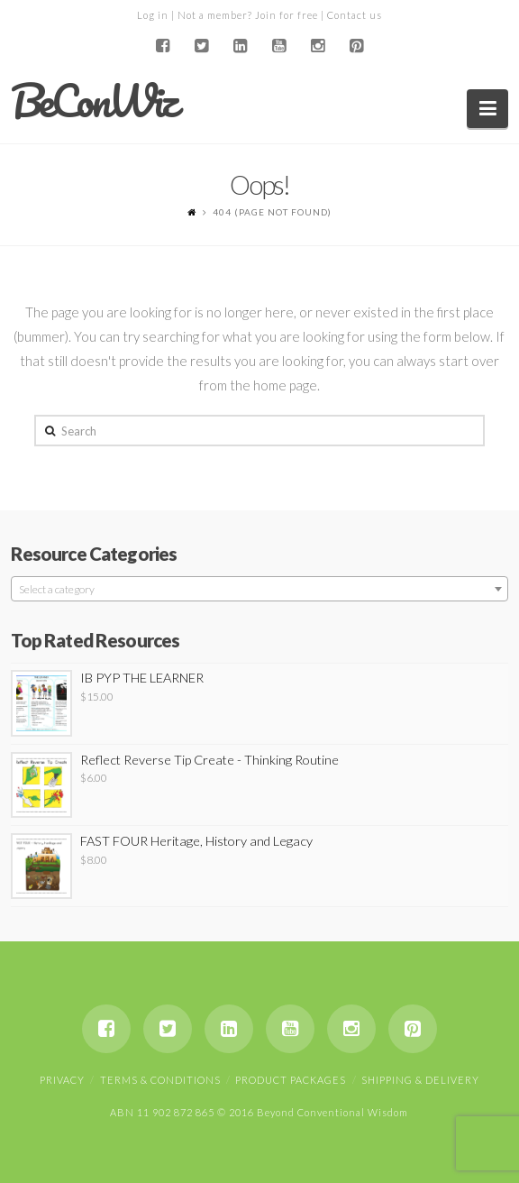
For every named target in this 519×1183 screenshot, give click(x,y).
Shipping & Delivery (420, 1080)
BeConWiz (93, 101)
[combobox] (260, 588)
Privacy (62, 1080)
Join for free (286, 15)
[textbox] (260, 589)
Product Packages (290, 1080)
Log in (152, 15)
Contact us (354, 15)
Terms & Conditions (160, 1080)
